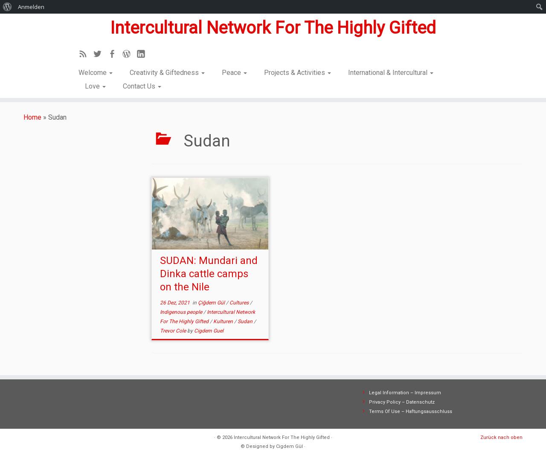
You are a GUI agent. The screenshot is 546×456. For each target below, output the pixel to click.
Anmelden (31, 7)
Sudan (246, 321)
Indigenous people (181, 312)
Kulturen (223, 321)
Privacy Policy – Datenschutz (402, 402)
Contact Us (142, 86)
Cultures (239, 303)
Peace (234, 73)
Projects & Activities (297, 73)
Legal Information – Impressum (405, 393)
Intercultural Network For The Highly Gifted (273, 28)
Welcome (95, 73)
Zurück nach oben (501, 437)
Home (32, 117)
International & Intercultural (390, 73)
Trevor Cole (173, 331)
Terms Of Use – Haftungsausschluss (410, 411)
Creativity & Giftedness (167, 73)
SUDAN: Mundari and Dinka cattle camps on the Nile (209, 274)
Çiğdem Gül (212, 303)
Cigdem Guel (209, 331)
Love (95, 86)
